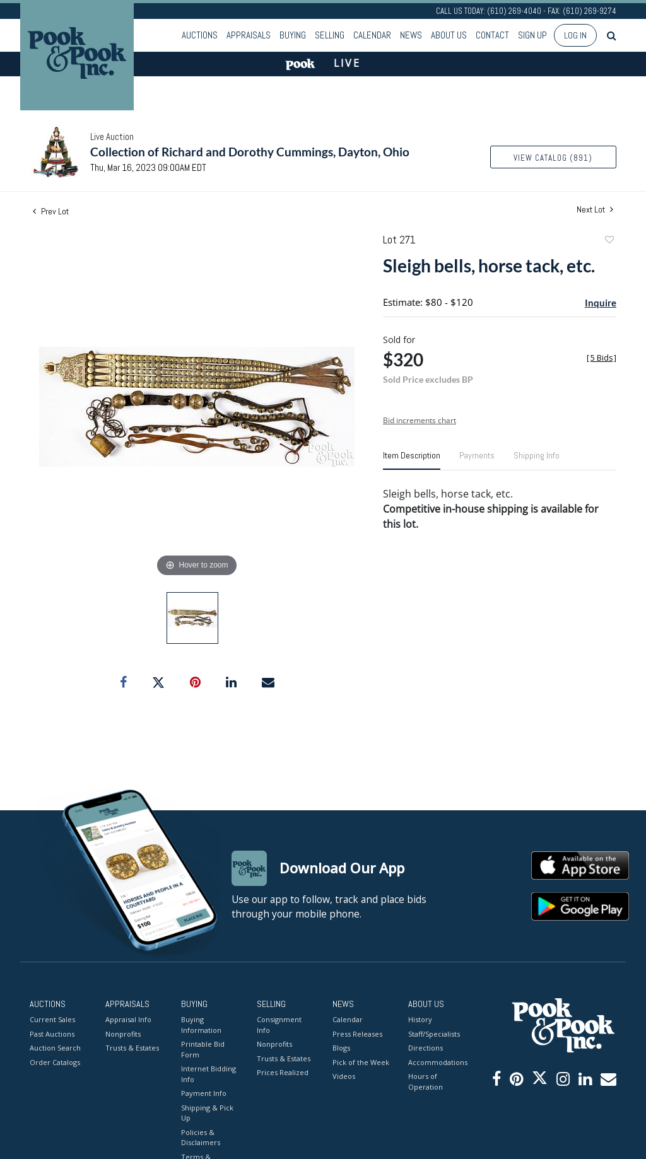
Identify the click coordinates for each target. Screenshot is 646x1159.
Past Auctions (52, 1033)
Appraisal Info (128, 1019)
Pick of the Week (360, 1061)
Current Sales (52, 1019)
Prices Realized (282, 1072)
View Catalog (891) (553, 158)
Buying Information (201, 1025)
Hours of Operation (425, 1081)
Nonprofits (123, 1033)
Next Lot (595, 209)
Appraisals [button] (248, 35)
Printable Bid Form (203, 1049)
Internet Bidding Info (208, 1074)
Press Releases (357, 1033)
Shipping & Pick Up (207, 1112)
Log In (575, 35)
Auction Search (55, 1047)
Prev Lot (51, 211)
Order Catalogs (55, 1061)
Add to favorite (608, 241)
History (420, 1019)
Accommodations (436, 1061)
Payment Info (203, 1093)
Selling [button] (329, 35)
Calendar (372, 35)
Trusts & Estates (132, 1047)
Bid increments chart (419, 420)
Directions (425, 1047)
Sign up (532, 35)
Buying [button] (292, 35)
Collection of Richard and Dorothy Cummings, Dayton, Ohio (249, 151)
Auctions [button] (200, 35)
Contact (492, 35)
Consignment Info (279, 1025)
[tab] (411, 460)
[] (601, 357)
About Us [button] (449, 35)
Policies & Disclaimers (200, 1137)
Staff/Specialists (434, 1033)
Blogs (341, 1047)
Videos (343, 1076)
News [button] (411, 35)
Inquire (600, 302)
